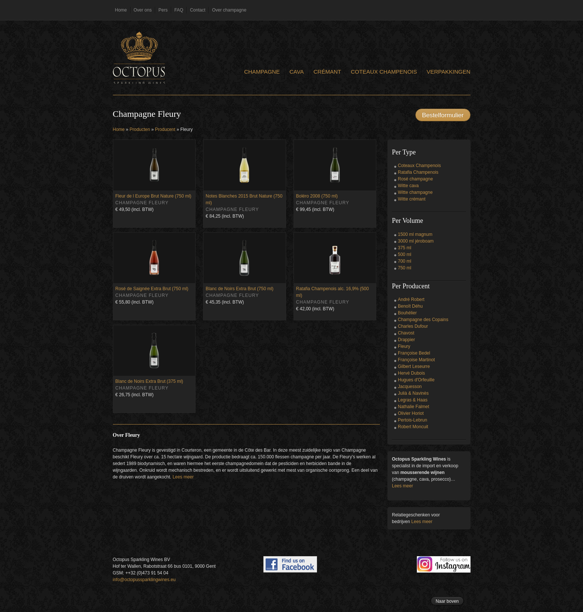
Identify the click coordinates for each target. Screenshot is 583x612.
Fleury (404, 346)
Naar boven (447, 601)
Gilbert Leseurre (414, 366)
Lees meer (183, 477)
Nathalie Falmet (413, 406)
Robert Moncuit (413, 426)
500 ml (404, 254)
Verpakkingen (448, 71)
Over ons (143, 10)
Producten (140, 129)
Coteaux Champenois (384, 71)
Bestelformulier (443, 115)
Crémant (327, 71)
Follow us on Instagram (443, 564)
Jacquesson (410, 386)
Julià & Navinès (413, 393)
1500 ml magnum (415, 234)
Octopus (139, 58)
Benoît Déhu (410, 306)
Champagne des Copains (423, 319)
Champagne (262, 71)
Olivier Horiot (411, 413)
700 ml (404, 261)
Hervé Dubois (411, 373)
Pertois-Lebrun (412, 420)
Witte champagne (415, 192)
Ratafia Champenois (418, 172)
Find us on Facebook (290, 564)
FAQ (178, 10)
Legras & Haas (412, 400)
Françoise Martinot (416, 359)
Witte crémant (411, 199)
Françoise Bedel (414, 353)
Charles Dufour (413, 326)
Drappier (406, 339)
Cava (296, 71)
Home (121, 10)
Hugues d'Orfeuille (416, 379)
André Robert (411, 299)
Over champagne (229, 10)
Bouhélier (407, 312)
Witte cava (408, 185)
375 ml (404, 247)
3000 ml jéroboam (416, 241)
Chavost (406, 333)
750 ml (404, 267)
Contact (197, 10)
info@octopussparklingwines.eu (144, 579)
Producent (165, 129)
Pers (163, 10)
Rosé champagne (415, 179)
